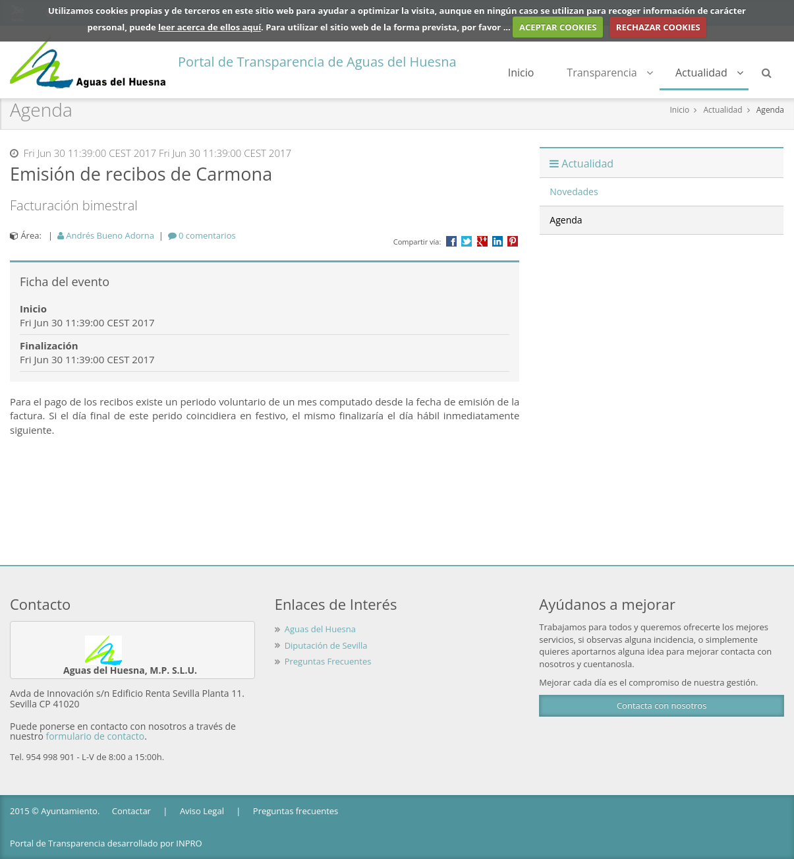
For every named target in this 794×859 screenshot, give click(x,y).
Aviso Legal (202, 811)
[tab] (202, 235)
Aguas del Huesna (320, 629)
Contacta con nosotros (661, 705)
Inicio (522, 72)
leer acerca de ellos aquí (209, 27)
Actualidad (709, 72)
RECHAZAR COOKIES (658, 27)
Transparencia (611, 72)
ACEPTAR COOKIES (558, 27)
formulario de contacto (94, 736)
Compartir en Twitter (466, 241)
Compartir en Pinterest (512, 241)
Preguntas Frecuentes (328, 661)
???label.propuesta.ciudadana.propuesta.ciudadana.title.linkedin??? (497, 241)
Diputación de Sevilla (326, 645)
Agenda (770, 109)
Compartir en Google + (482, 241)
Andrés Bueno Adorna (105, 235)
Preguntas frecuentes (295, 811)
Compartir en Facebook (451, 241)
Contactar (131, 811)
